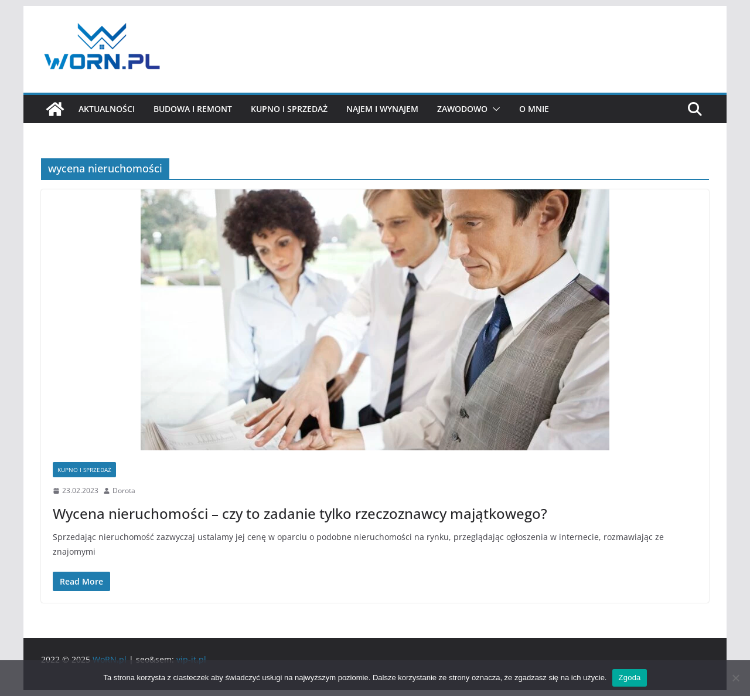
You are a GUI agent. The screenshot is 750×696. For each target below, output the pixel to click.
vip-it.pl (191, 659)
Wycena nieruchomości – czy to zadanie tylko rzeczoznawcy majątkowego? (300, 513)
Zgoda (629, 677)
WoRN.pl (110, 659)
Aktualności (107, 108)
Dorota (123, 490)
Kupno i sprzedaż (289, 108)
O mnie (534, 108)
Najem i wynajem (382, 108)
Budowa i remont (193, 108)
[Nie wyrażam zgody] (735, 678)
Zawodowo (462, 108)
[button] (494, 109)
